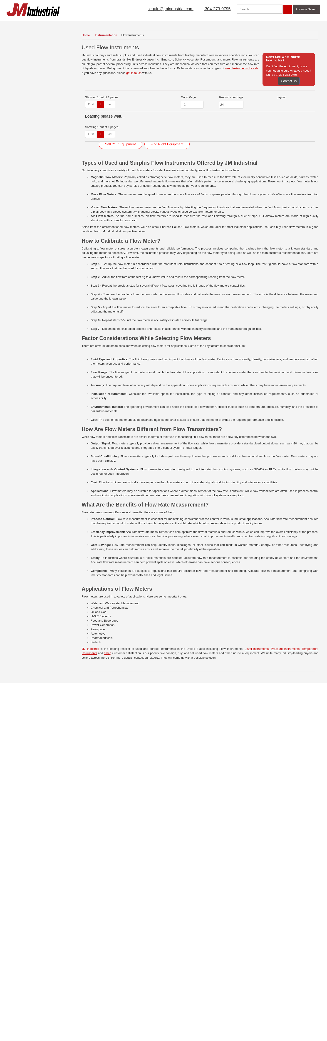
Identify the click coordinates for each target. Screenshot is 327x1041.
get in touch (133, 73)
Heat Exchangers (21, 95)
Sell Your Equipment (120, 349)
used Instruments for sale (241, 68)
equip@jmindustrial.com (166, 9)
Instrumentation (106, 35)
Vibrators (16, 225)
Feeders (15, 80)
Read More (99, 946)
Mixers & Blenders (22, 133)
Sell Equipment (141, 24)
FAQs (8, 1019)
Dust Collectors (20, 57)
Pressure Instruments (285, 860)
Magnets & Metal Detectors (28, 118)
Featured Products (256, 24)
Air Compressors (21, 34)
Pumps (14, 171)
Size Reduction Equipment (27, 194)
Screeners (17, 187)
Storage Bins (18, 202)
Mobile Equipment (22, 148)
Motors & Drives (20, 156)
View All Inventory (19, 235)
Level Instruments (257, 860)
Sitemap (42, 999)
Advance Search (306, 9)
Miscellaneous (19, 125)
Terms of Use (46, 993)
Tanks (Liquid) (19, 209)
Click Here (257, 936)
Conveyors (17, 41)
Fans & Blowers (20, 72)
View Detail (114, 179)
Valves (14, 217)
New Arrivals (196, 24)
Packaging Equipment (24, 164)
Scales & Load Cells (23, 179)
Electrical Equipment (23, 64)
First (91, 104)
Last (109, 104)
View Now (31, 960)
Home (86, 35)
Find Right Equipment (167, 349)
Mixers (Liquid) (20, 141)
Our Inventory (19, 24)
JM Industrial (90, 860)
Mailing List (169, 24)
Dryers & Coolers (21, 49)
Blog (40, 1012)
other (107, 865)
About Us (114, 24)
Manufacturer (224, 24)
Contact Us (289, 81)
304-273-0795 (214, 9)
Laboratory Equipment (24, 110)
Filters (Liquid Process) (25, 87)
